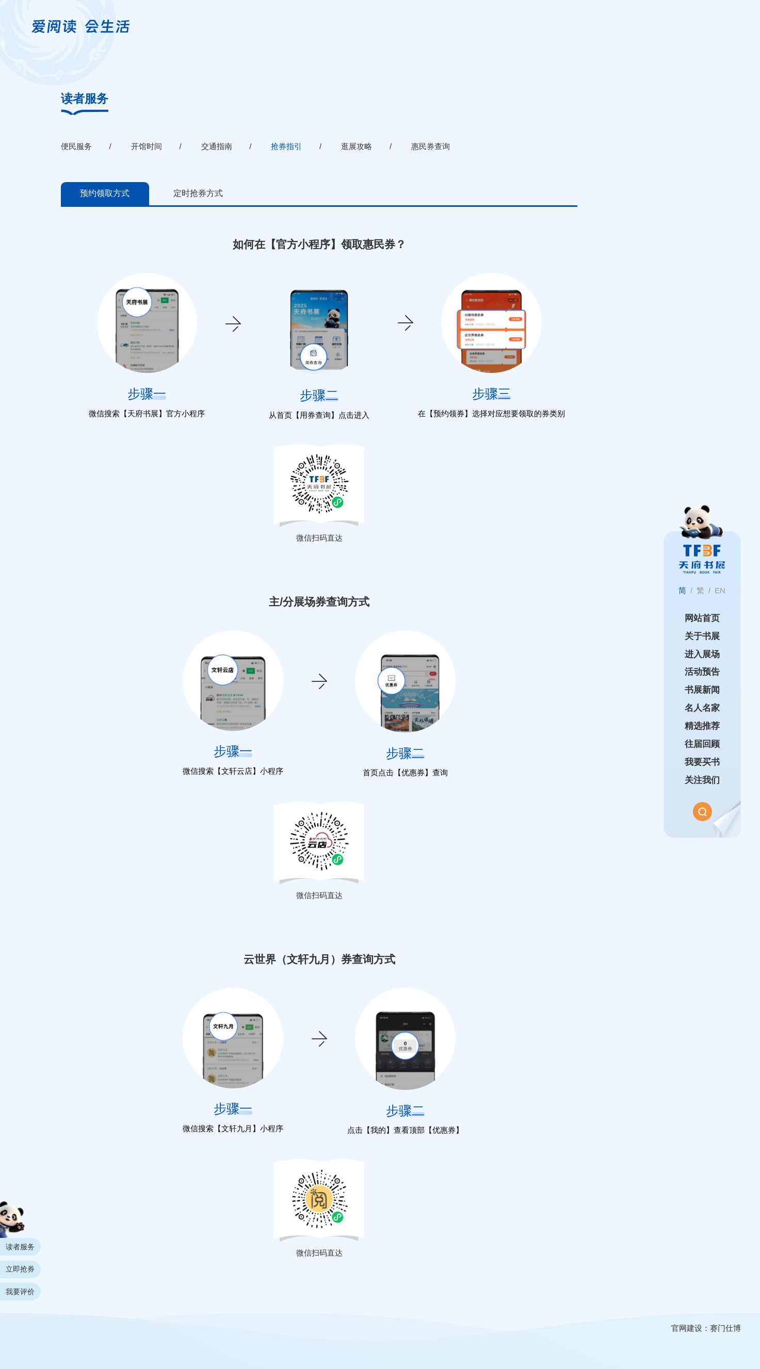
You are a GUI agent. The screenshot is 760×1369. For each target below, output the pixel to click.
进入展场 (702, 654)
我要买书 (702, 762)
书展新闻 (702, 690)
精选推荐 (702, 726)
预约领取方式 (105, 193)
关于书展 (702, 636)
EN (720, 590)
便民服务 (76, 146)
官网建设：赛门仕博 (706, 1328)
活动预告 (702, 672)
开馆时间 (146, 146)
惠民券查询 (430, 146)
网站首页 (702, 618)
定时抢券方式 (198, 193)
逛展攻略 (356, 146)
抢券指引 (286, 146)
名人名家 (702, 708)
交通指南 (216, 146)
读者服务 (84, 98)
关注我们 (702, 780)
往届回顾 (702, 744)
